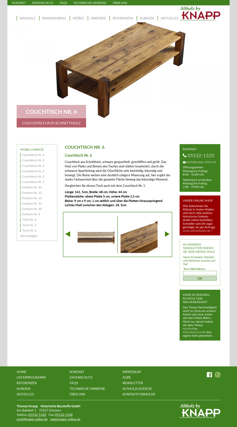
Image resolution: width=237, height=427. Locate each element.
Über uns (120, 2)
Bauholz (28, 18)
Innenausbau (54, 18)
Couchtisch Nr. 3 (33, 171)
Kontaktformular (139, 394)
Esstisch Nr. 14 (32, 187)
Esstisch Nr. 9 (31, 214)
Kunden (147, 18)
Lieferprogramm (31, 377)
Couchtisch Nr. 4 (33, 165)
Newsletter (133, 383)
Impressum (132, 372)
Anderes (98, 18)
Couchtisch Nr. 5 (33, 160)
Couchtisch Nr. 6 (33, 154)
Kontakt (19, 2)
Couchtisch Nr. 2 (33, 176)
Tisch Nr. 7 (29, 225)
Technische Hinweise (90, 2)
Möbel (78, 18)
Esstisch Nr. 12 (32, 198)
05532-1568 (64, 415)
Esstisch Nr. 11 (32, 203)
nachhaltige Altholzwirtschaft (194, 330)
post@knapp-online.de (201, 162)
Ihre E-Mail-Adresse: (195, 269)
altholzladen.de (137, 389)
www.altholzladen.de (196, 230)
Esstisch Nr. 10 (32, 208)
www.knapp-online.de (65, 419)
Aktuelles (169, 18)
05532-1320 (201, 155)
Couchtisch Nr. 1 (33, 181)
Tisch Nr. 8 (29, 219)
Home (21, 372)
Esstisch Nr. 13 (32, 192)
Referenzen (123, 18)
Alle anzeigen (28, 235)
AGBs (127, 377)
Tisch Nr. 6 (29, 230)
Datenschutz (42, 2)
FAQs (63, 2)
